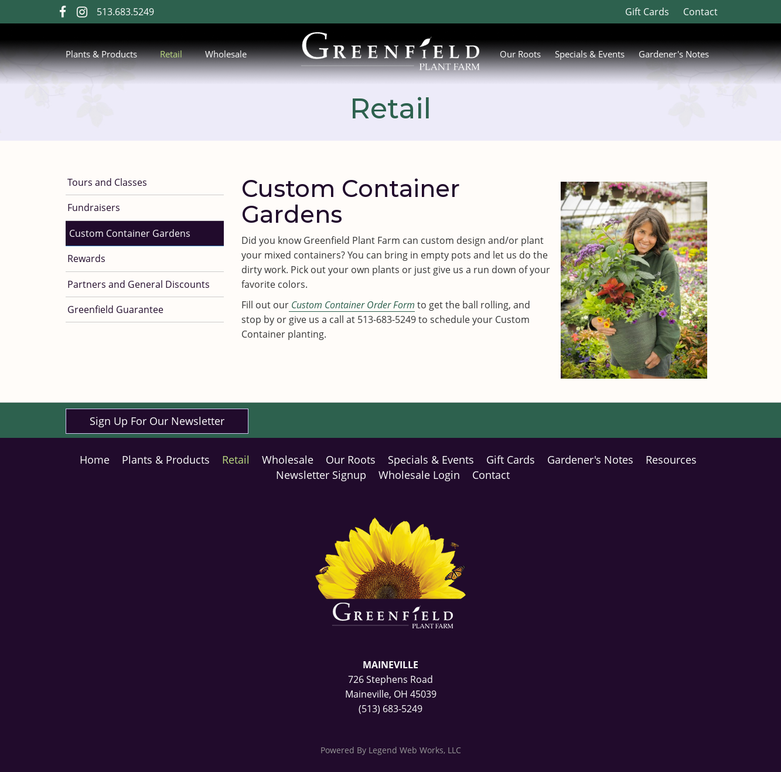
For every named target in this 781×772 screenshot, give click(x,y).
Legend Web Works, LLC (415, 750)
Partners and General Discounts (138, 284)
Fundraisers (93, 207)
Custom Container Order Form (352, 304)
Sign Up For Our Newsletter (157, 421)
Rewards (86, 258)
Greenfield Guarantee (115, 309)
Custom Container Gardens (129, 233)
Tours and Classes (107, 182)
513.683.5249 (125, 11)
